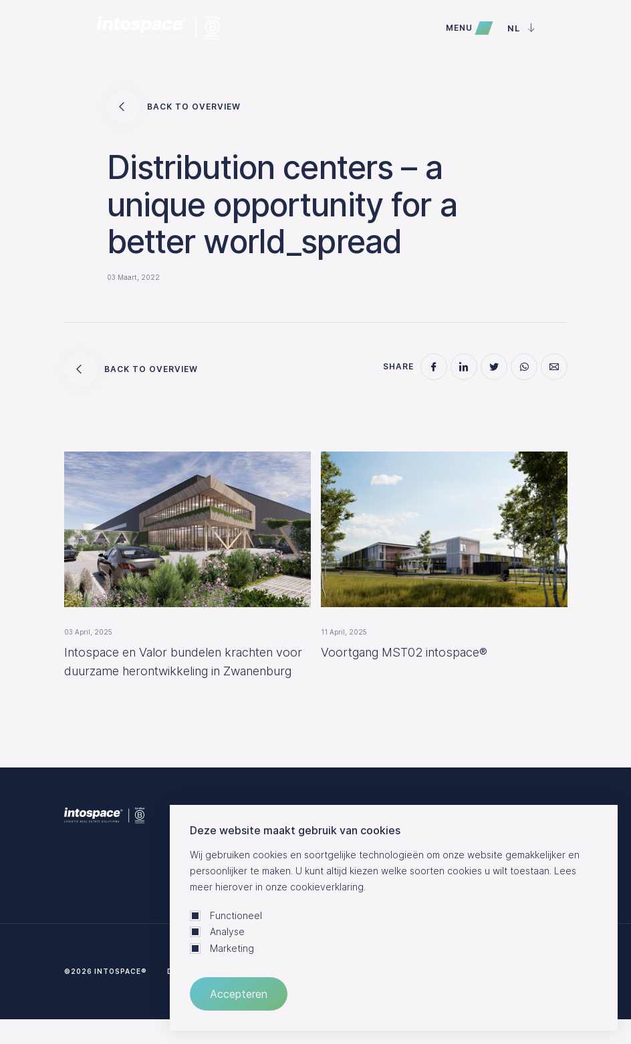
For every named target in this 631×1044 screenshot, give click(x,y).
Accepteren (238, 994)
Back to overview (174, 107)
